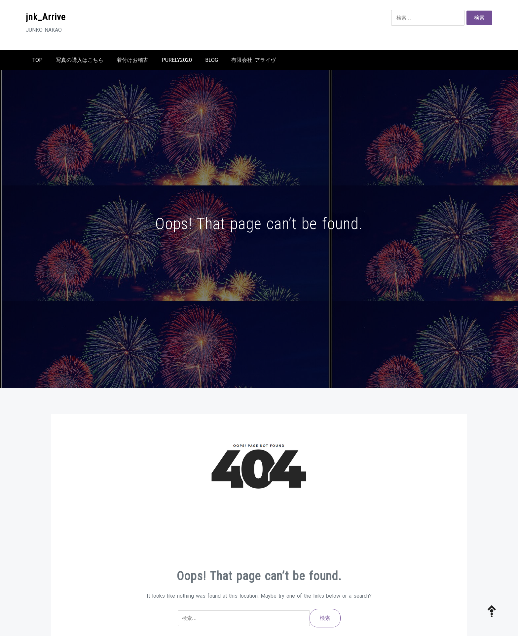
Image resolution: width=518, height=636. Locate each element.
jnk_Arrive (46, 17)
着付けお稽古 (132, 60)
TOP (37, 60)
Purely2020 (177, 60)
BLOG (211, 60)
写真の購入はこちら (79, 60)
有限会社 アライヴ (253, 60)
